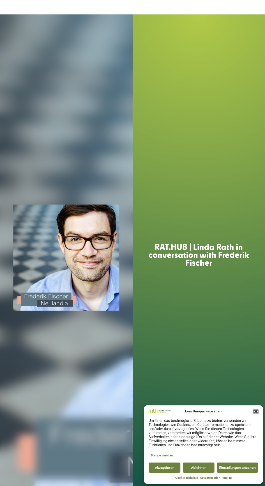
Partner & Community (187, 7)
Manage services (162, 455)
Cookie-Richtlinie (186, 477)
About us (69, 7)
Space (112, 7)
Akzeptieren (164, 468)
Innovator (130, 7)
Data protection (210, 477)
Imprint (227, 477)
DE (246, 7)
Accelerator (93, 7)
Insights (218, 7)
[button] (256, 411)
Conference (153, 7)
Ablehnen (198, 468)
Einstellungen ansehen (237, 468)
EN (254, 7)
